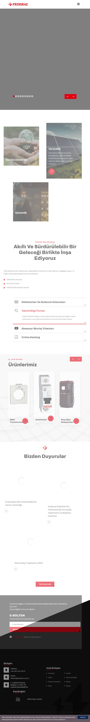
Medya (68, 687)
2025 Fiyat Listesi (39, 699)
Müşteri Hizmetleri (54, 687)
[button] (13, 96)
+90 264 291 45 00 (12, 671)
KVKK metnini (18, 632)
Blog (49, 691)
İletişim (68, 691)
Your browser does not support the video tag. (45, 63)
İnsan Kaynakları (71, 683)
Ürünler (68, 678)
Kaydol (15, 624)
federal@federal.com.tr (14, 678)
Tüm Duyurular (45, 579)
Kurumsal (51, 678)
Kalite (50, 683)
